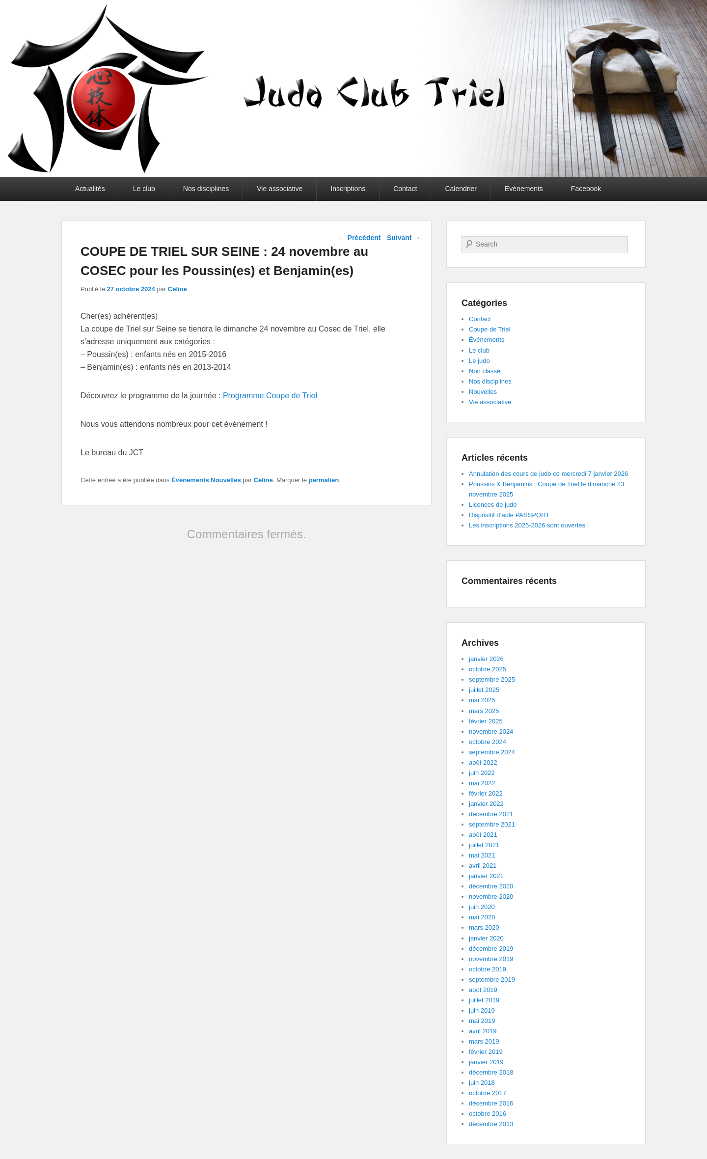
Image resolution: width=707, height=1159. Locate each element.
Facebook (586, 189)
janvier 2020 (486, 938)
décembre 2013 (491, 1124)
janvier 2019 (486, 1062)
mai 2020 (482, 917)
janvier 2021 (486, 876)
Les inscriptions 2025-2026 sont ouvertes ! (529, 525)
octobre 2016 (487, 1113)
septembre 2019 (492, 979)
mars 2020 (484, 927)
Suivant (403, 238)
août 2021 (483, 834)
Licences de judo (493, 504)
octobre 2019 (487, 969)
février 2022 (486, 793)
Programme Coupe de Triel (270, 395)
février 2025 (486, 721)
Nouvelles (226, 480)
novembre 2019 (491, 959)
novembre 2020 (491, 896)
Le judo (479, 360)
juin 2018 (482, 1082)
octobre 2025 (487, 669)
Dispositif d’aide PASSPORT (509, 515)
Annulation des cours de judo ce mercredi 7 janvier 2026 (548, 473)
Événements (524, 189)
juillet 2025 (484, 689)
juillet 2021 (484, 845)
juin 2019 (482, 1010)
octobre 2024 (487, 741)
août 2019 (483, 989)
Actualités (90, 189)
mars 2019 (484, 1041)
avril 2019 (482, 1031)
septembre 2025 (492, 679)
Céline (177, 289)
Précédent (360, 238)
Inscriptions (347, 189)
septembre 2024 (492, 752)
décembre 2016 (491, 1103)
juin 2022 (482, 772)
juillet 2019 (484, 1000)
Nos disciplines (206, 189)
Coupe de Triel (490, 329)
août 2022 (483, 762)
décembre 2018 (491, 1072)
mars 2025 (484, 711)
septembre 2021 (492, 824)
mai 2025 (482, 700)
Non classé (484, 371)
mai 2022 (482, 783)
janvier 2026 (486, 658)
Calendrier (461, 189)
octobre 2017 (487, 1093)
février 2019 (486, 1051)
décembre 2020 (491, 886)
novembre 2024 (491, 731)
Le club (144, 189)
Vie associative (279, 189)
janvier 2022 (486, 803)
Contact (405, 189)
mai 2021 (482, 855)
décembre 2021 (491, 814)
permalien (324, 480)
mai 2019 (482, 1020)
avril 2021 (482, 865)
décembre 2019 (491, 948)
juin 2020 (482, 907)
